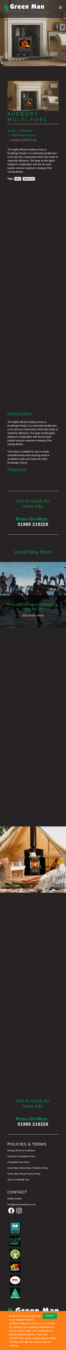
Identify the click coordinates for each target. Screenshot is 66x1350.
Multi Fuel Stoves (23, 135)
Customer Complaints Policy (21, 1156)
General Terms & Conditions (21, 1150)
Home (11, 130)
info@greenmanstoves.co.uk (21, 1204)
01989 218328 (33, 524)
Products (26, 130)
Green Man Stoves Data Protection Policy (27, 1168)
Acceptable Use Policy (18, 1162)
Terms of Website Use (18, 1179)
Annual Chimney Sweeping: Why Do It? (33, 606)
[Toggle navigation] (60, 7)
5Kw (17, 178)
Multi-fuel (29, 178)
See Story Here (33, 615)
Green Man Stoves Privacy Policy (23, 1174)
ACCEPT (50, 1315)
